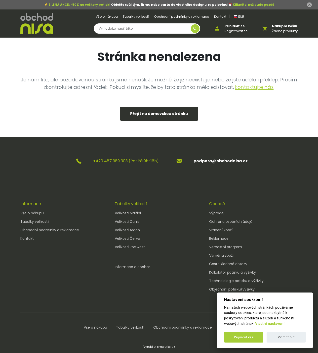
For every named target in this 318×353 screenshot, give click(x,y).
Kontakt (220, 16)
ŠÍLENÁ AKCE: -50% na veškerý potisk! (79, 4)
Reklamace (219, 238)
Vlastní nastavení (269, 324)
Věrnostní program (225, 246)
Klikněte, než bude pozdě (253, 4)
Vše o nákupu (107, 16)
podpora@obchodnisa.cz (221, 161)
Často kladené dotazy (228, 263)
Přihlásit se (235, 26)
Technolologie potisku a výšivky (236, 280)
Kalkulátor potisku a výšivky (232, 272)
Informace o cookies (133, 266)
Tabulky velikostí (136, 16)
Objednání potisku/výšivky (232, 289)
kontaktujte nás (254, 87)
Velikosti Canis (127, 221)
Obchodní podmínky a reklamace (181, 16)
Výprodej (216, 213)
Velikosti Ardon (127, 230)
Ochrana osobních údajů (230, 221)
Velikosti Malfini (128, 213)
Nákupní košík (284, 26)
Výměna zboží (221, 255)
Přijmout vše (243, 337)
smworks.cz (166, 347)
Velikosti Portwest (130, 246)
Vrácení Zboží (221, 230)
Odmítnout (286, 337)
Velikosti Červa (127, 238)
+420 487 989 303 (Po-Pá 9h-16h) (126, 161)
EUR (239, 16)
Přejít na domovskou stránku (159, 113)
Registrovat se (236, 31)
